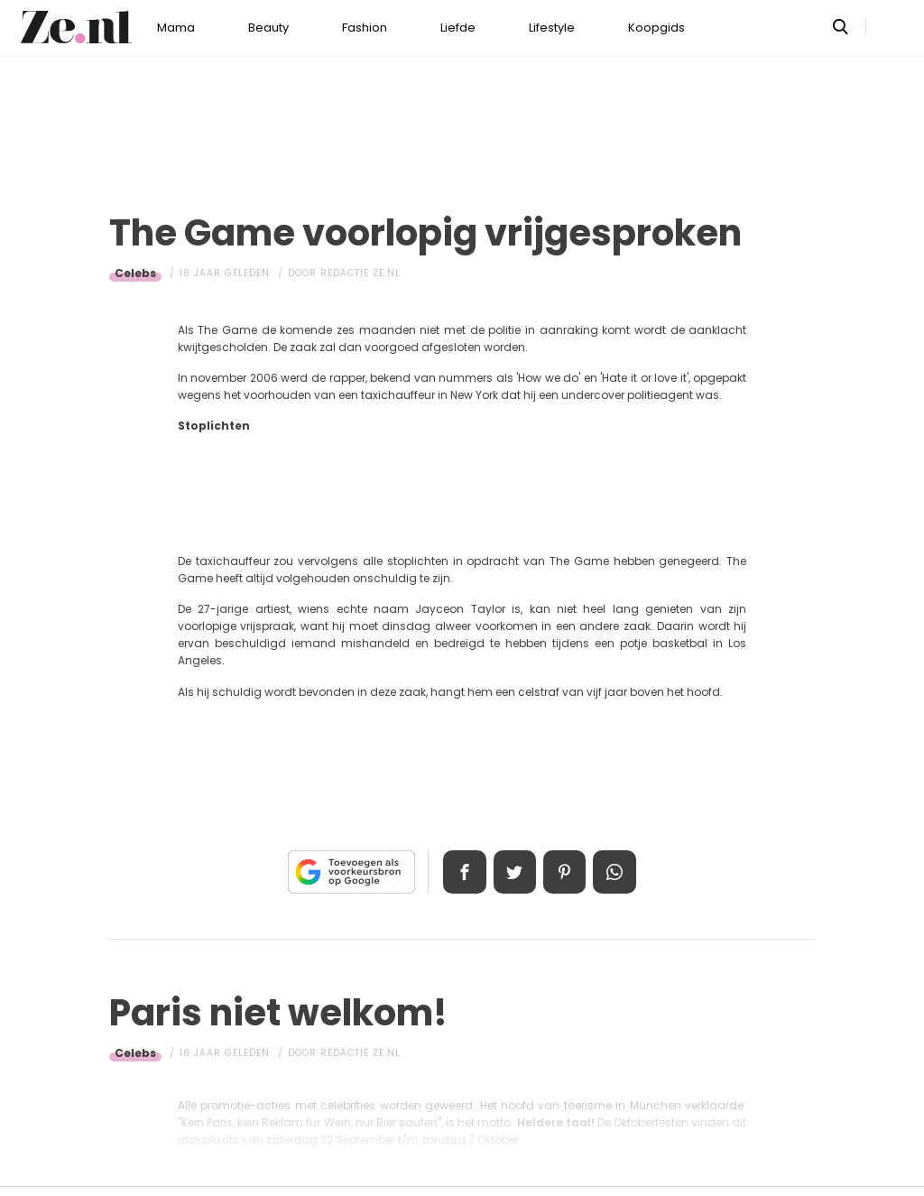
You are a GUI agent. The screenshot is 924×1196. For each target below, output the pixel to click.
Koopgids (656, 27)
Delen (463, 872)
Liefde (458, 27)
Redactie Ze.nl (360, 273)
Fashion (364, 27)
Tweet (514, 872)
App (615, 872)
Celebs (135, 273)
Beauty (268, 27)
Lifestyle (552, 27)
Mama (176, 27)
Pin (565, 872)
